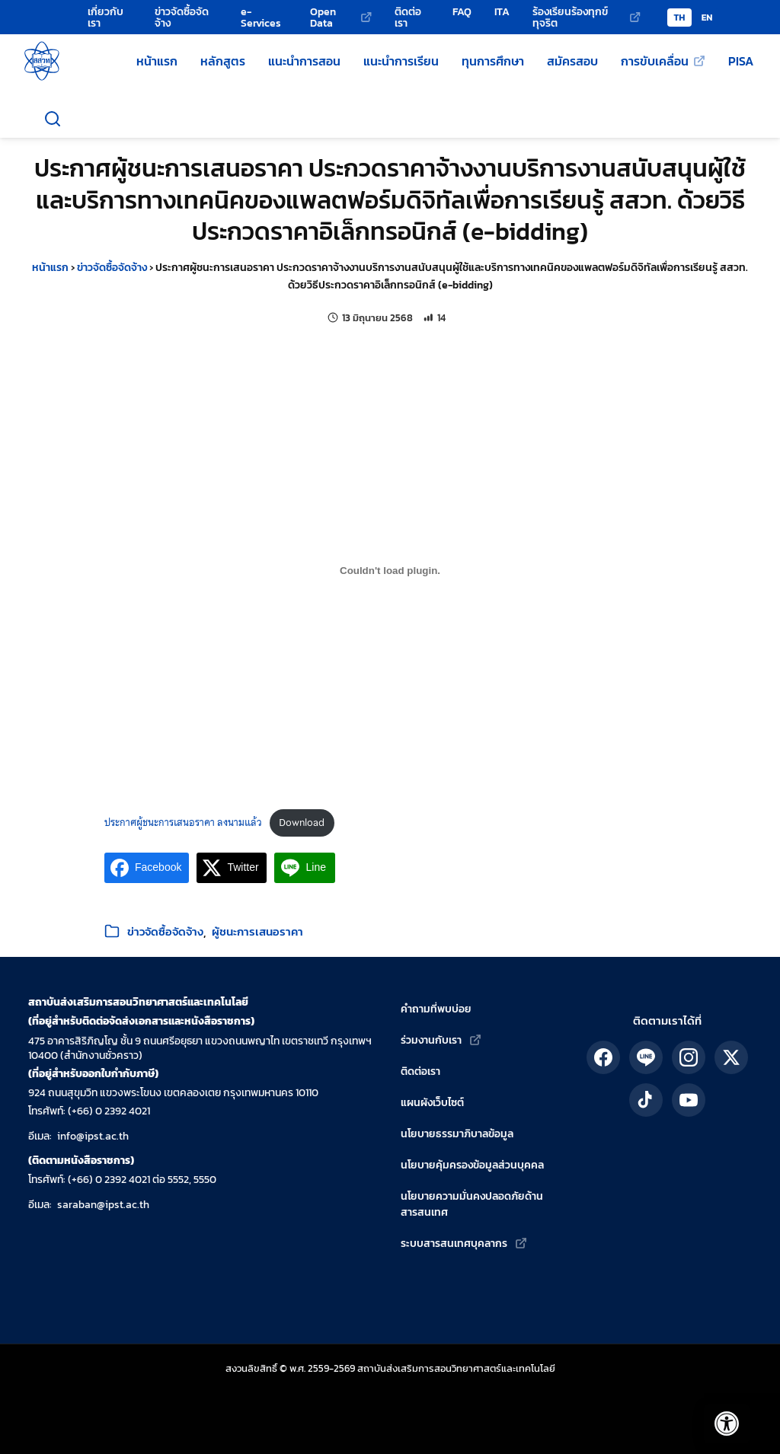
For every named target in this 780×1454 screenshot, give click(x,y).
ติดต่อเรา (420, 1071)
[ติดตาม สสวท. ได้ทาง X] (731, 1057)
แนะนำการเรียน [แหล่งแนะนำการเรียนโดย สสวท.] (401, 61)
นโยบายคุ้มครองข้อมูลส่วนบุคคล (472, 1165)
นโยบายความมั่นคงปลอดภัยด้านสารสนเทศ (472, 1204)
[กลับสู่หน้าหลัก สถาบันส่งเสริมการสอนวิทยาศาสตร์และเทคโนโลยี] (42, 61)
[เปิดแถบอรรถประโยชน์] (719, 1416)
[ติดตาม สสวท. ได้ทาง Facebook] (603, 1057)
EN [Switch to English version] (707, 17)
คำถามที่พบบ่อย (436, 1009)
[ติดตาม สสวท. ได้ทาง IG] (688, 1057)
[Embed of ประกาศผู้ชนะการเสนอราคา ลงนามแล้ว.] (390, 571)
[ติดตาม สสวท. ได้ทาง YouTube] (688, 1100)
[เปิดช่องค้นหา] (53, 119)
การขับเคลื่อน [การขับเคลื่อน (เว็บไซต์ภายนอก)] (655, 61)
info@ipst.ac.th (93, 1136)
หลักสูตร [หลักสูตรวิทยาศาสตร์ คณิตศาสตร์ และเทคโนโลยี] (222, 61)
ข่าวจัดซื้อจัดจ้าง (112, 268)
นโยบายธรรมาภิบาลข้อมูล (457, 1134)
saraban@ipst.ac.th (103, 1205)
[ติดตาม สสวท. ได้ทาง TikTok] (646, 1100)
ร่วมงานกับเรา (431, 1040)
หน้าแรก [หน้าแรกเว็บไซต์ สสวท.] (156, 61)
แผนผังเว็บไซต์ (432, 1103)
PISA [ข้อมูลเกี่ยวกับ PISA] (740, 61)
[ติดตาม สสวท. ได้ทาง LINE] (646, 1057)
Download (301, 823)
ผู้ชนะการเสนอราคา (257, 931)
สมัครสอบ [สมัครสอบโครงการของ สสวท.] (572, 61)
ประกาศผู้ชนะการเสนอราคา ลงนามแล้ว (183, 823)
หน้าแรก (50, 268)
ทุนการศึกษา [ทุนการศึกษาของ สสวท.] (493, 61)
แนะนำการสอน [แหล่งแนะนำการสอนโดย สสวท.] (304, 61)
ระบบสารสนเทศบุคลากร (454, 1244)
